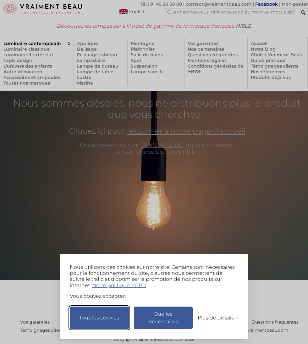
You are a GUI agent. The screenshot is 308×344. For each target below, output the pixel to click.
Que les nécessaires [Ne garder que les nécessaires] (163, 318)
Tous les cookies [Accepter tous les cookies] (99, 318)
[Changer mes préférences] (215, 318)
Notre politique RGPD (119, 285)
